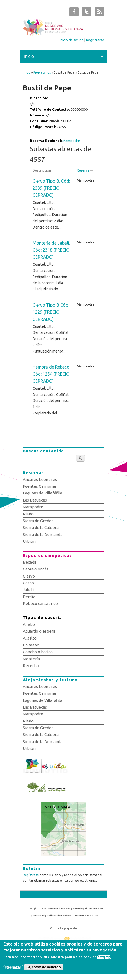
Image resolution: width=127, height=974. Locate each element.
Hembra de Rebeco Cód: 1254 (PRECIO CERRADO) (51, 373)
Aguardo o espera (39, 631)
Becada (29, 562)
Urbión (29, 541)
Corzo (28, 582)
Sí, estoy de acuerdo (44, 968)
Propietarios (42, 72)
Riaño (28, 514)
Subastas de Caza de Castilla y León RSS (99, 13)
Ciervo (29, 576)
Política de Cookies (59, 915)
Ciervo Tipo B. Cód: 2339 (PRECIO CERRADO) (51, 188)
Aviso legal (80, 908)
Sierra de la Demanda (42, 534)
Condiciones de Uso (86, 915)
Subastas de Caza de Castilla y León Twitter (86, 13)
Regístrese (31, 875)
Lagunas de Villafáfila (42, 493)
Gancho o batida (38, 651)
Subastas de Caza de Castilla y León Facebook (74, 13)
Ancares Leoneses (40, 479)
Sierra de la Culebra (41, 527)
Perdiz (29, 596)
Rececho (31, 665)
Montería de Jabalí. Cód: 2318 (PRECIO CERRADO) (51, 249)
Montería (31, 658)
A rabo (29, 624)
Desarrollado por (59, 908)
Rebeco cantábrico (40, 603)
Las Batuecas (35, 500)
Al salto (30, 638)
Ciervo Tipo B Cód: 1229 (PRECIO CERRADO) (51, 312)
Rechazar (13, 968)
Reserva (85, 170)
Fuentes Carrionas (40, 486)
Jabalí (28, 589)
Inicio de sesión (72, 40)
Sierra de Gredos (38, 520)
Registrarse (95, 40)
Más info (104, 958)
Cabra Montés (36, 569)
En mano (31, 645)
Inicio (26, 72)
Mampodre (71, 140)
